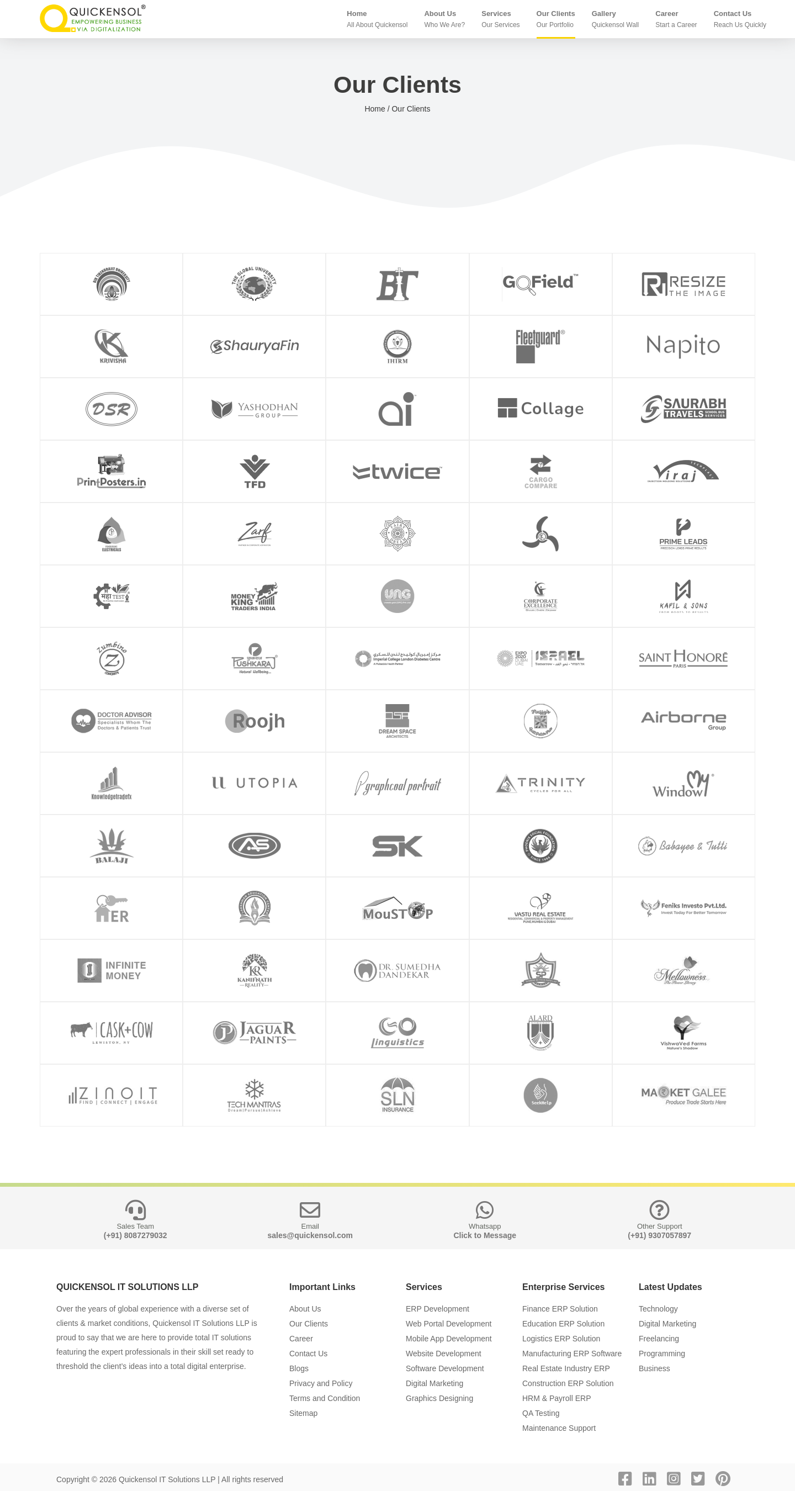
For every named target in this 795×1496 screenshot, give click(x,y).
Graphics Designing (439, 1398)
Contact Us (308, 1353)
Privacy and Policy (320, 1383)
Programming (662, 1353)
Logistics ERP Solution (561, 1338)
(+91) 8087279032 (135, 1235)
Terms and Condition (324, 1398)
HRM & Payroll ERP (556, 1398)
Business (654, 1368)
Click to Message (484, 1235)
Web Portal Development (448, 1323)
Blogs (299, 1368)
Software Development (445, 1368)
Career (301, 1338)
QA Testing (540, 1413)
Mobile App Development (449, 1338)
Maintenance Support (559, 1428)
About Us (305, 1308)
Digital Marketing (434, 1383)
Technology (658, 1308)
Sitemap (303, 1413)
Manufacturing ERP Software (572, 1353)
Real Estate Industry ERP (566, 1368)
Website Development (443, 1353)
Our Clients (308, 1323)
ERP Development (437, 1308)
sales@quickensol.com (310, 1235)
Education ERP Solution (563, 1323)
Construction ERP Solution (568, 1383)
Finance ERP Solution (560, 1308)
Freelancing (659, 1338)
